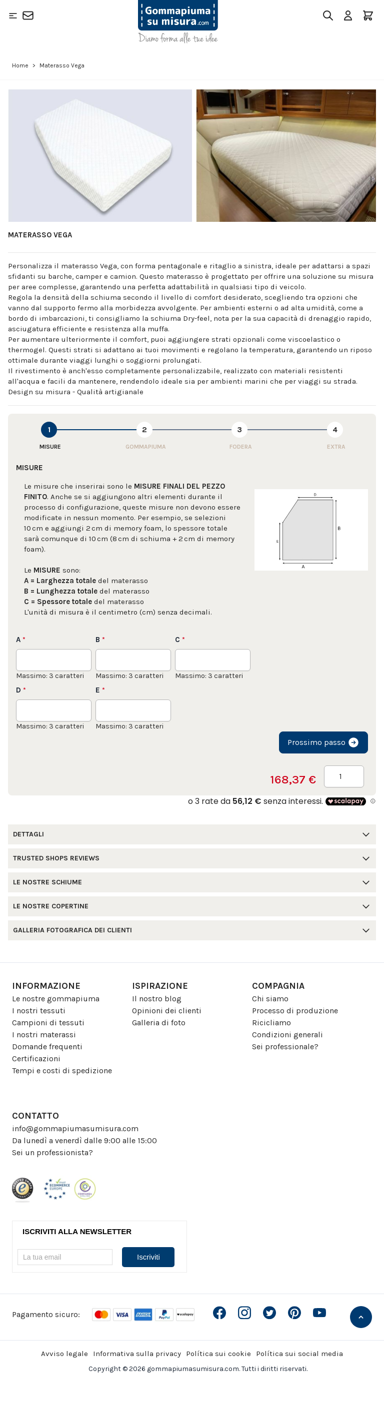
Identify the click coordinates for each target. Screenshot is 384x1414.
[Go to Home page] (178, 21)
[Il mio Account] (348, 15)
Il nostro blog (157, 998)
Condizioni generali (287, 1034)
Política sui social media (299, 1353)
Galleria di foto (159, 1022)
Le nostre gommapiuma (56, 998)
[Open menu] (13, 15)
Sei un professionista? (52, 1152)
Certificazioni (36, 1058)
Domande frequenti (47, 1046)
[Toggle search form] (328, 15)
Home (20, 65)
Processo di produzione (295, 1010)
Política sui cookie (218, 1353)
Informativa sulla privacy (137, 1353)
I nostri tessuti (39, 1010)
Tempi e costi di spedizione (62, 1070)
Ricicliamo (271, 1022)
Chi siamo (270, 998)
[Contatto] (28, 15)
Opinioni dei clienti (167, 1010)
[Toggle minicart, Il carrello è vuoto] (368, 15)
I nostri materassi (44, 1034)
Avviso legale (64, 1353)
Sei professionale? (285, 1046)
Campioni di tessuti (48, 1022)
